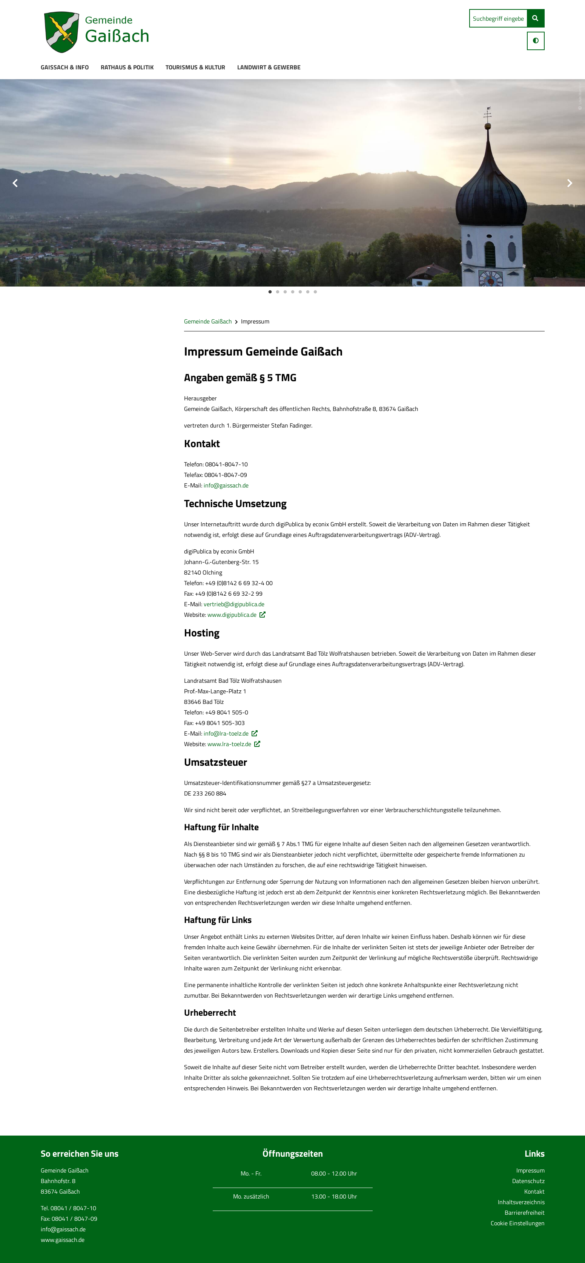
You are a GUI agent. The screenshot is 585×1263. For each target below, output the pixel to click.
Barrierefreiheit (525, 1212)
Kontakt (534, 1191)
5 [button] (300, 292)
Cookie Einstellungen (518, 1223)
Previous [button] (15, 183)
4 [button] (292, 292)
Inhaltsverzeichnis (521, 1201)
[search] (498, 18)
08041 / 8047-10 (73, 1207)
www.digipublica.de (231, 614)
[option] (292, 183)
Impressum (530, 1170)
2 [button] (277, 292)
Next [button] (570, 183)
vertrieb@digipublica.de (234, 604)
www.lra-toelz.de (229, 743)
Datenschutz (528, 1180)
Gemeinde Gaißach (208, 321)
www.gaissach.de (62, 1239)
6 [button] (308, 292)
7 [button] (315, 292)
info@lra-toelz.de (226, 733)
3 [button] (285, 292)
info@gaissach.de (226, 485)
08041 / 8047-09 (74, 1218)
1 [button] (270, 292)
